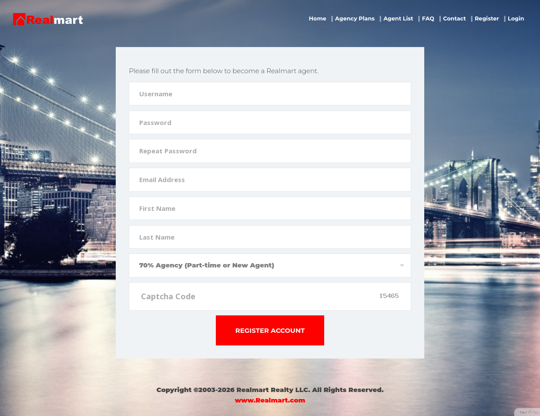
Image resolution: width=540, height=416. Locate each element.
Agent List (398, 18)
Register (487, 18)
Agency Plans (355, 18)
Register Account (270, 330)
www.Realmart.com (270, 400)
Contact (454, 18)
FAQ (428, 18)
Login (516, 18)
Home (317, 18)
